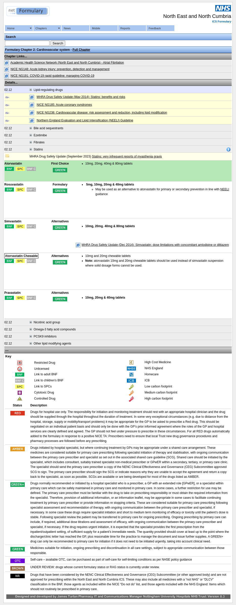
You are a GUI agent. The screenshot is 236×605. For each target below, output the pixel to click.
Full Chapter (81, 49)
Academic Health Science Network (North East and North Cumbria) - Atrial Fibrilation (67, 62)
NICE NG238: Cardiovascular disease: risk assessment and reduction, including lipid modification (102, 112)
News (67, 28)
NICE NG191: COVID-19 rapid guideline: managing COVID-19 (53, 75)
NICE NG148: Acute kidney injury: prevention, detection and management (60, 69)
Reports (125, 28)
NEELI (224, 189)
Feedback (155, 28)
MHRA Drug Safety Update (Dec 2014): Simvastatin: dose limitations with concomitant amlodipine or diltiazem (155, 245)
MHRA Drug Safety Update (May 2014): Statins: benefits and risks (81, 97)
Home (10, 28)
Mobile (96, 28)
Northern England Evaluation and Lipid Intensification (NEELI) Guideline (85, 120)
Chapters (41, 28)
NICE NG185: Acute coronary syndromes (64, 105)
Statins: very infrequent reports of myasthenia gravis (127, 156)
